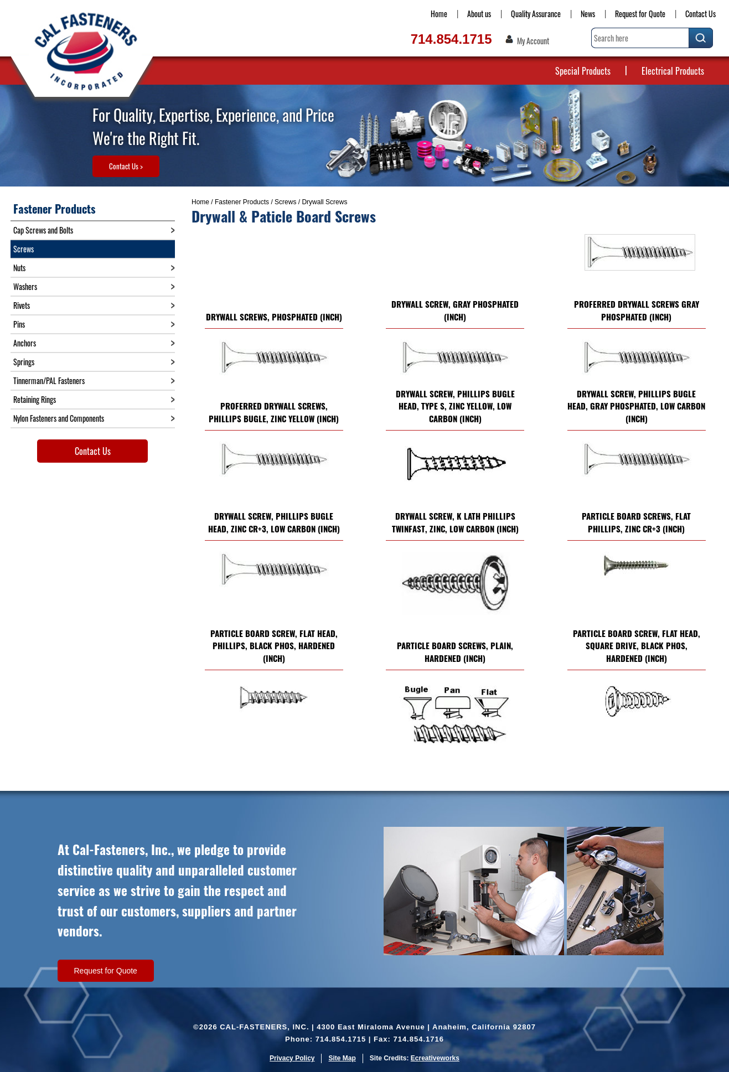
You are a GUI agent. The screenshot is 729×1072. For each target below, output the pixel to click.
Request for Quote (640, 13)
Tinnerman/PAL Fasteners (49, 380)
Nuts (19, 267)
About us (479, 13)
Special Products (583, 70)
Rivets (21, 305)
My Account (533, 40)
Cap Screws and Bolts (43, 230)
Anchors (24, 343)
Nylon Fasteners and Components (58, 418)
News (588, 13)
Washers (25, 286)
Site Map (341, 1058)
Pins (19, 324)
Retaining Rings (34, 399)
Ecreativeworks (435, 1058)
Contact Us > (126, 166)
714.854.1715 (451, 39)
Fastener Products (242, 202)
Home (439, 13)
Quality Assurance (536, 13)
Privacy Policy (292, 1058)
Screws (285, 202)
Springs (23, 361)
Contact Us (700, 13)
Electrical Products (673, 70)
